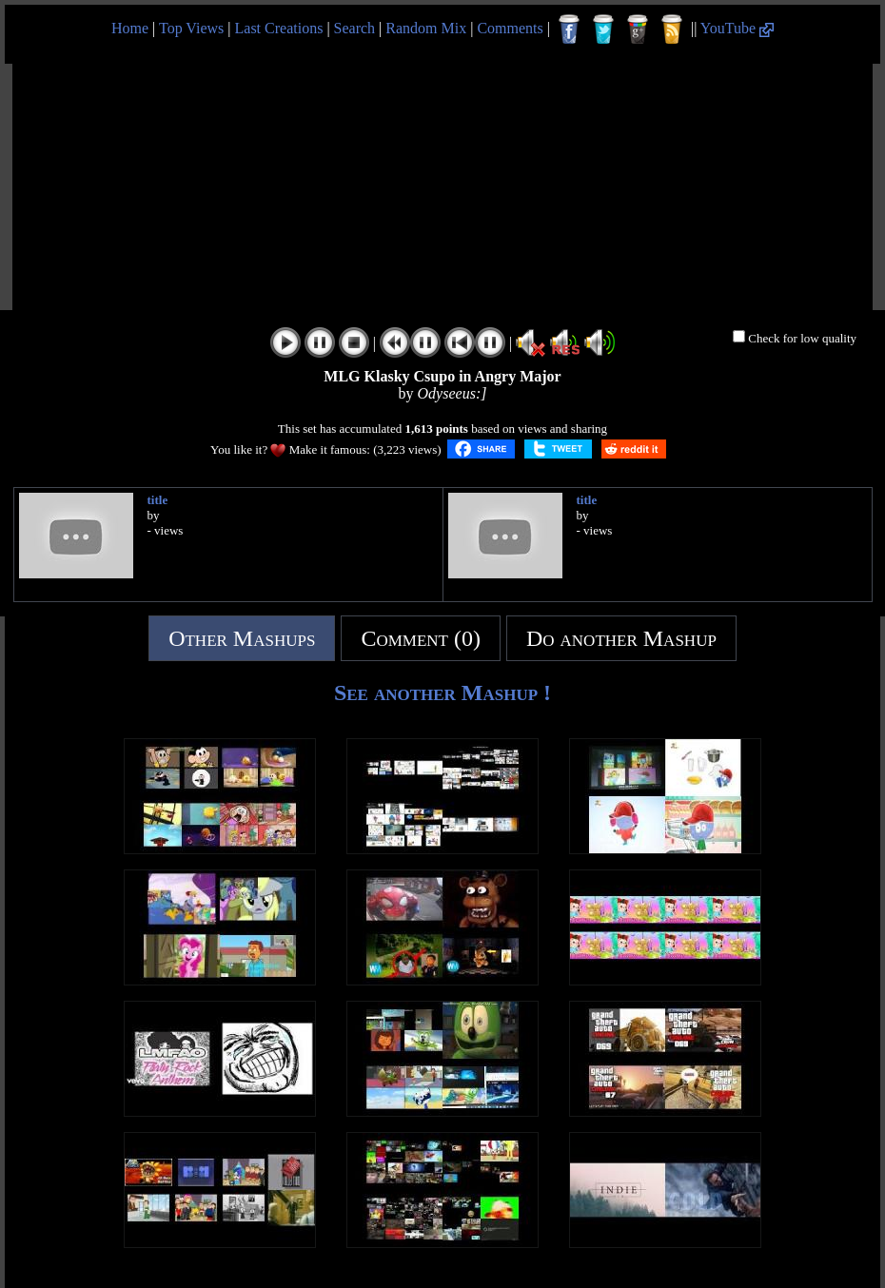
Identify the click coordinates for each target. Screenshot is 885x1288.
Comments (509, 28)
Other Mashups (241, 638)
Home (129, 28)
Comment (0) (421, 638)
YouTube (737, 28)
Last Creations (279, 28)
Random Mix (425, 28)
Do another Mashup (621, 638)
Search (355, 28)
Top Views (191, 28)
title (158, 500)
